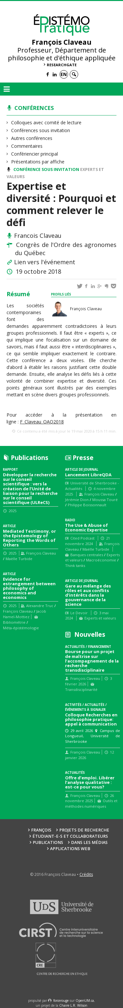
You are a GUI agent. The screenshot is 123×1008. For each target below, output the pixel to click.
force (61, 1000)
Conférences (34, 108)
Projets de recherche (84, 830)
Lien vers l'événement (44, 262)
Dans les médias (89, 842)
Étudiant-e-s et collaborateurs (70, 836)
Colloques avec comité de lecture (46, 122)
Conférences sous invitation (40, 130)
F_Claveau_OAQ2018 (42, 422)
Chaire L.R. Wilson (73, 1005)
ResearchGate (62, 64)
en (64, 74)
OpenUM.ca (85, 1000)
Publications (48, 842)
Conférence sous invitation (46, 169)
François (41, 830)
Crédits (86, 874)
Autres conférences (31, 138)
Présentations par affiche (37, 162)
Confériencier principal (34, 154)
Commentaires (27, 146)
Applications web (70, 848)
